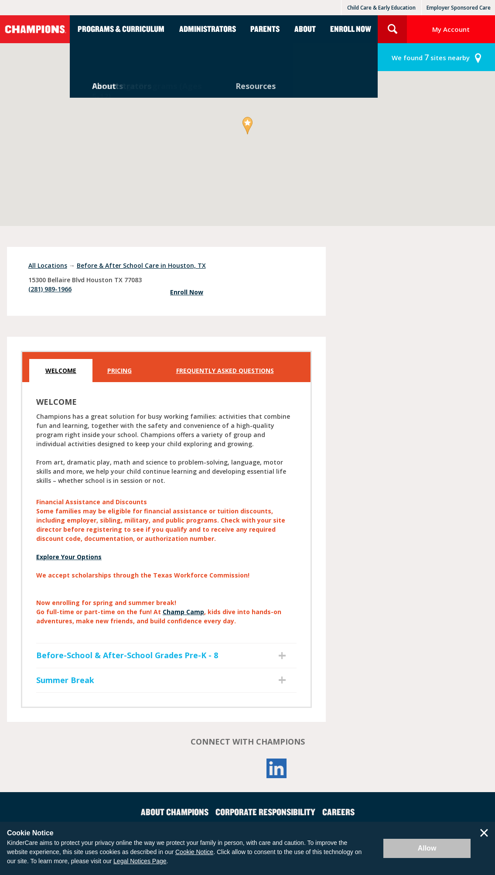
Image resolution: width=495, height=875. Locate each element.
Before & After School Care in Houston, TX (141, 265)
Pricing (119, 370)
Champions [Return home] (35, 29)
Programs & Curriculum (121, 28)
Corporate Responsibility (265, 812)
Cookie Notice (194, 851)
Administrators (207, 28)
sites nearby (431, 57)
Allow (427, 848)
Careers (338, 812)
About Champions (174, 812)
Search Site (392, 29)
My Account (451, 29)
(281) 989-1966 (50, 289)
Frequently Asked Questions (225, 370)
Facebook (219, 768)
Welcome (60, 370)
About (305, 28)
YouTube (248, 768)
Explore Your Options (69, 557)
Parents (265, 28)
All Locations (47, 265)
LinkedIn (276, 768)
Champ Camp (183, 612)
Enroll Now (350, 28)
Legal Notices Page (139, 861)
